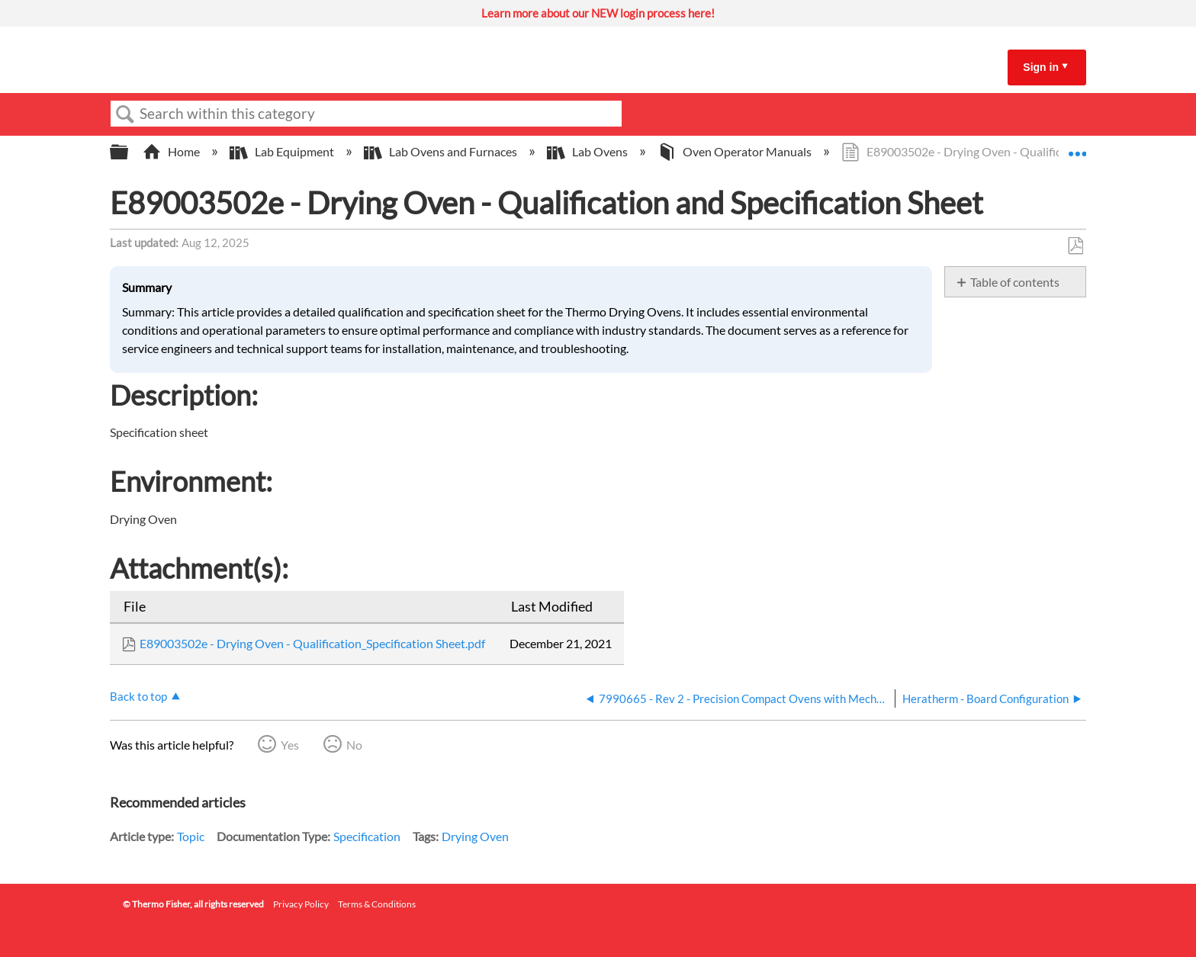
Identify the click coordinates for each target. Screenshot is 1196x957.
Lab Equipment (283, 151)
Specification (366, 836)
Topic (190, 836)
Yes (290, 744)
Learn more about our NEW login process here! (598, 13)
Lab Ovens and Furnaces (441, 151)
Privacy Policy (301, 904)
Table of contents (1014, 282)
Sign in (1041, 67)
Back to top (138, 696)
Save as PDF (1075, 246)
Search (125, 114)
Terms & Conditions (377, 904)
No (354, 744)
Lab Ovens (588, 151)
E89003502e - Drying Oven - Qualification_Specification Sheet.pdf (312, 643)
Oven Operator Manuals (735, 151)
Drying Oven (475, 836)
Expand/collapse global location (1077, 147)
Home (172, 151)
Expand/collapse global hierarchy (129, 152)
